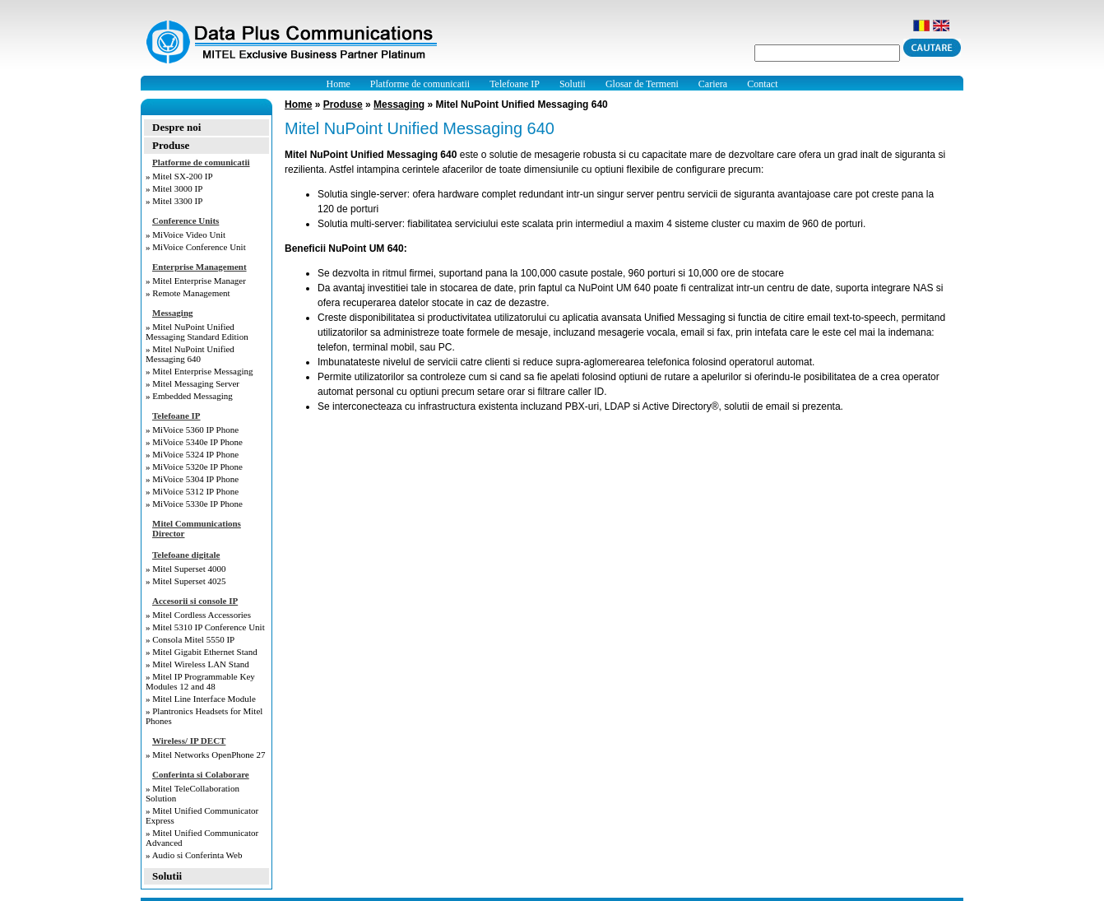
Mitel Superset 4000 (188, 569)
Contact (762, 84)
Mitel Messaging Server (195, 383)
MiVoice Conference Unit (198, 247)
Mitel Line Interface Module (204, 699)
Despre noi (176, 127)
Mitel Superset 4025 (188, 581)
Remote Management (191, 293)
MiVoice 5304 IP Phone (195, 479)
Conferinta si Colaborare (200, 774)
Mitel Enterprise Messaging (202, 371)
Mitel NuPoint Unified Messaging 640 (190, 354)
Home (338, 84)
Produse (170, 145)
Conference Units (185, 220)
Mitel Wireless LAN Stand (200, 664)
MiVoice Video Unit (188, 234)
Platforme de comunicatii (420, 84)
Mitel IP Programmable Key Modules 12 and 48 (200, 681)
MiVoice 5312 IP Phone (195, 491)
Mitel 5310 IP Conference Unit (208, 627)
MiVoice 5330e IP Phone (197, 504)
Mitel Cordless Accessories (201, 615)
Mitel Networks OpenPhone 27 (208, 754)
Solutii (572, 84)
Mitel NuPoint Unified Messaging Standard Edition (197, 331)
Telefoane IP (514, 84)
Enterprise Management (199, 267)
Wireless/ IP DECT (188, 740)
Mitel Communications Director (196, 528)
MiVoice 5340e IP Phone (197, 442)
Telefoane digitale (186, 555)
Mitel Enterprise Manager (199, 281)
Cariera (712, 84)
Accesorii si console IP (195, 601)
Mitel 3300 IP (177, 201)
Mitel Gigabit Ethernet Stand (204, 652)
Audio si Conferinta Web (197, 855)
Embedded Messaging (192, 396)
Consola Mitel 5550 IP (193, 639)
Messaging (172, 313)
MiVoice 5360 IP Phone (195, 429)
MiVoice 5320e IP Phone (197, 466)
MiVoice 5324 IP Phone (195, 454)
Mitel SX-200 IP (182, 176)
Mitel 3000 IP (177, 188)
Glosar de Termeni (642, 84)
